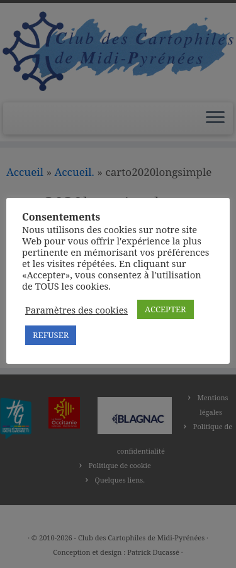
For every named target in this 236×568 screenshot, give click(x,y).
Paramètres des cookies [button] (76, 309)
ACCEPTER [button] (165, 309)
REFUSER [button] (51, 335)
